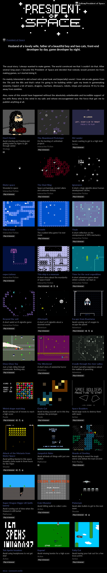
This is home (9, 229)
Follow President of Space (90, 3)
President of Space (15, 40)
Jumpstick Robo (45, 453)
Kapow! (41, 550)
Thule (75, 229)
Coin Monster (44, 503)
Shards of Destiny (81, 453)
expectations (9, 274)
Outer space (9, 185)
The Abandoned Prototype (50, 138)
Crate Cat (42, 408)
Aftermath (42, 319)
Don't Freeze (9, 138)
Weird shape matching (14, 408)
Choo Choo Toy (10, 363)
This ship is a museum (48, 274)
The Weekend (44, 363)
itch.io (5, 571)
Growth (41, 229)
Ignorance (77, 185)
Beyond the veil (10, 319)
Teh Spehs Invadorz (12, 550)
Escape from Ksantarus (83, 319)
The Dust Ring (44, 185)
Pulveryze (77, 503)
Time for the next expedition (86, 274)
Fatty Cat (76, 550)
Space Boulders (80, 408)
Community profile (15, 571)
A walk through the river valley (87, 363)
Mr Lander (77, 138)
